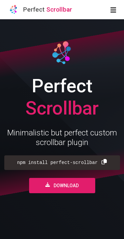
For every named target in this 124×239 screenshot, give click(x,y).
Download (62, 185)
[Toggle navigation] (113, 10)
